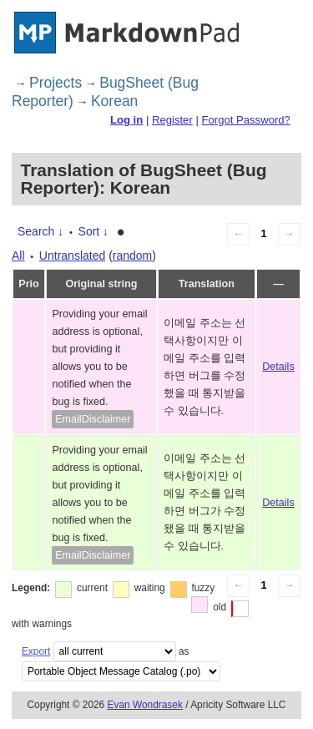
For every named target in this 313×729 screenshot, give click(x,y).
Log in (126, 120)
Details (278, 366)
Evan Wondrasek (145, 705)
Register (172, 120)
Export (36, 651)
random (132, 255)
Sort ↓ (93, 231)
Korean (114, 101)
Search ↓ (40, 231)
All (18, 255)
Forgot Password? (245, 120)
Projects (55, 82)
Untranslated (72, 255)
